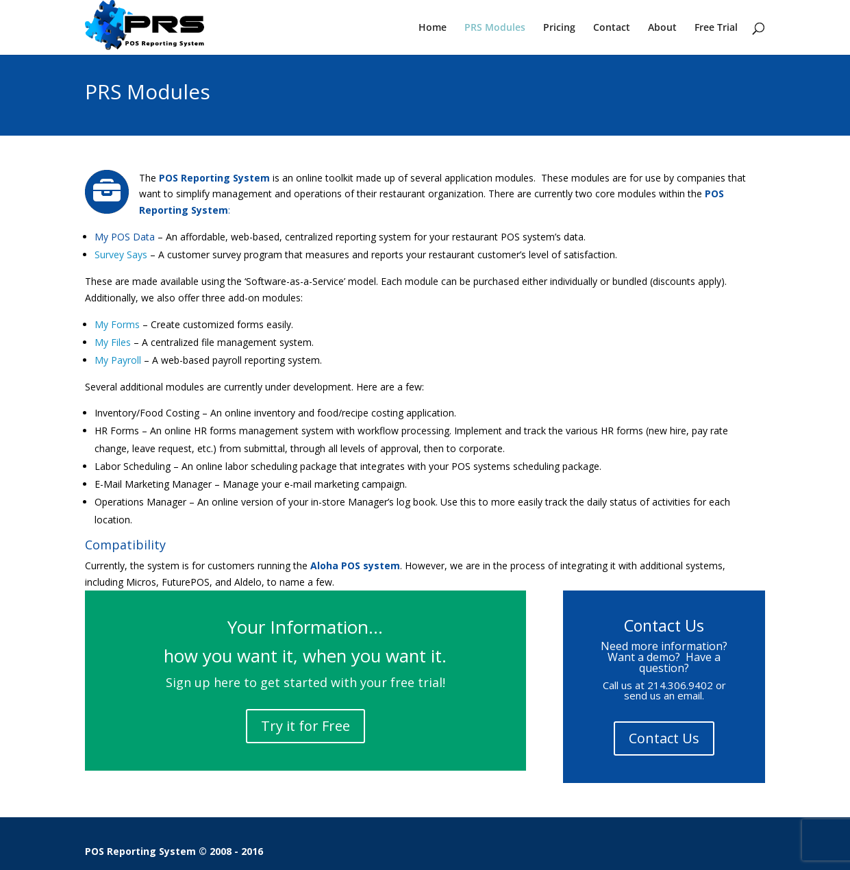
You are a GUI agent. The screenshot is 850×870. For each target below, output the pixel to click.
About (662, 28)
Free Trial (716, 28)
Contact (611, 28)
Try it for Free (305, 726)
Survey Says (121, 254)
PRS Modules (494, 28)
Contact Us (664, 738)
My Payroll (118, 359)
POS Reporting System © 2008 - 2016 (174, 851)
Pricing (559, 28)
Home (432, 28)
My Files (113, 342)
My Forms (117, 324)
